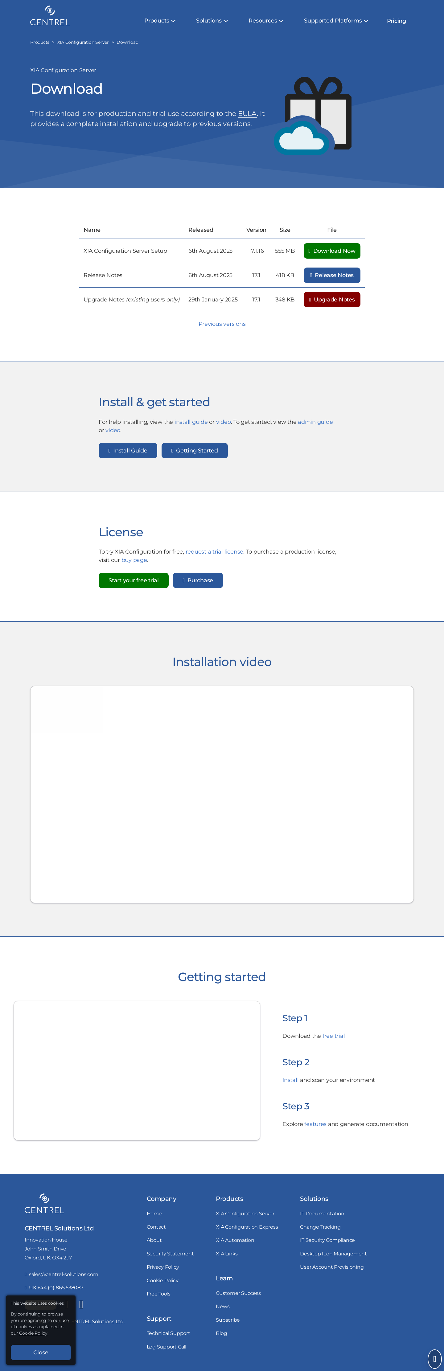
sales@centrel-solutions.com (61, 1274)
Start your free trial (134, 584)
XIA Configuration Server (245, 1213)
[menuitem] (156, 20)
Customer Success (238, 1293)
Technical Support (168, 1333)
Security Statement (170, 1253)
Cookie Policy (163, 1280)
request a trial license (214, 555)
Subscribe (228, 1320)
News (222, 1306)
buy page (134, 564)
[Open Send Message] (435, 1359)
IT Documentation (322, 1213)
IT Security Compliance (327, 1240)
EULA (247, 113)
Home (154, 1213)
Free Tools (159, 1294)
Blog (221, 1333)
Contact (156, 1227)
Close (40, 1352)
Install (290, 1084)
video (223, 425)
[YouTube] (81, 1305)
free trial (334, 1040)
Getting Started (194, 454)
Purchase (198, 584)
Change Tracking (320, 1227)
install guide (191, 425)
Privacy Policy (163, 1267)
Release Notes (332, 275)
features (315, 1127)
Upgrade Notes (332, 299)
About (154, 1240)
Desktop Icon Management (333, 1253)
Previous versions (222, 324)
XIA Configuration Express (247, 1227)
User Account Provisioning (332, 1267)
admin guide (315, 425)
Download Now (332, 251)
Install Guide (128, 454)
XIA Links (227, 1253)
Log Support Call (166, 1347)
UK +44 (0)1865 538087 (54, 1287)
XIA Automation (235, 1240)
